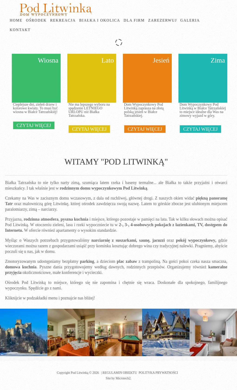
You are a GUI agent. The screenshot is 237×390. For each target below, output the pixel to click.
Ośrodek (36, 20)
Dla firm (134, 20)
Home (16, 20)
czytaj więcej (34, 125)
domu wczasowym (75, 198)
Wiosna (48, 60)
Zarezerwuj (162, 20)
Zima (218, 60)
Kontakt (20, 30)
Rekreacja (63, 20)
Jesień (161, 60)
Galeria (190, 20)
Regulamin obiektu (120, 372)
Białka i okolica (99, 20)
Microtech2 (123, 378)
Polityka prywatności (158, 372)
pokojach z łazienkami (175, 224)
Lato (107, 60)
